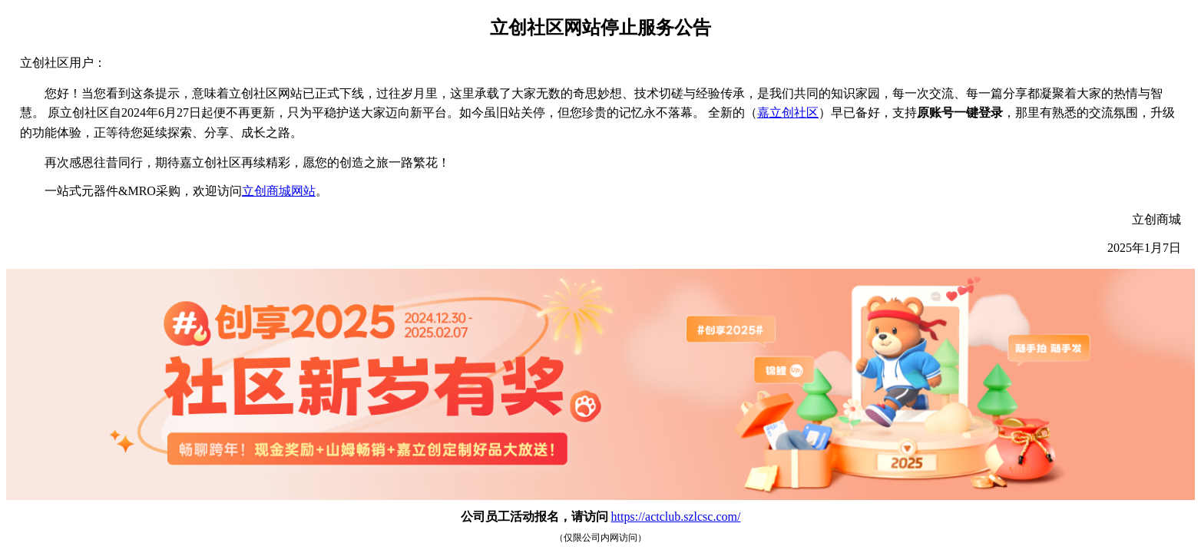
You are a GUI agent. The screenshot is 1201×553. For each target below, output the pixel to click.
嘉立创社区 (788, 112)
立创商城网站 (279, 190)
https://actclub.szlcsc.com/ (676, 516)
